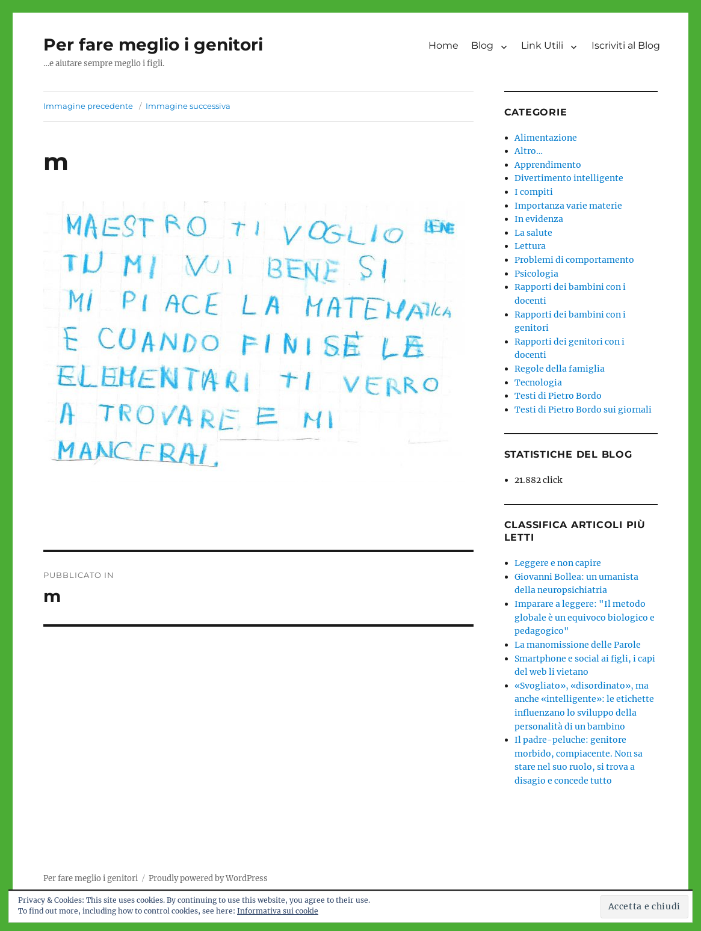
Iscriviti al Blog (625, 45)
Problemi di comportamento (574, 259)
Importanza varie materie (568, 205)
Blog (482, 45)
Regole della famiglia (559, 368)
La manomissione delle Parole (577, 644)
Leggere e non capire (557, 563)
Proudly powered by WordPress (208, 878)
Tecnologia (538, 382)
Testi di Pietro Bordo (558, 395)
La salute (533, 232)
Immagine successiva (188, 106)
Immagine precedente (88, 106)
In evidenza (538, 219)
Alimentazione (545, 137)
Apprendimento (547, 164)
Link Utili (542, 45)
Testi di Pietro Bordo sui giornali (583, 409)
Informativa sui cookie (277, 910)
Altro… (528, 151)
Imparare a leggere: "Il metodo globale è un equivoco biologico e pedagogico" (584, 617)
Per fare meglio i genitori (153, 44)
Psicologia (536, 273)
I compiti (533, 191)
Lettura (530, 246)
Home (443, 45)
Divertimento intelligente (568, 178)
